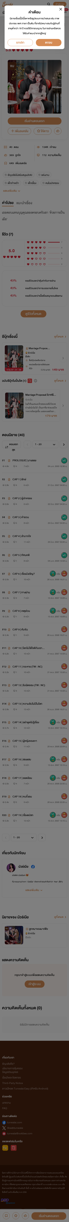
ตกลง (48, 42)
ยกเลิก (20, 42)
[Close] (60, 9)
